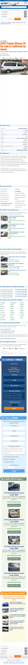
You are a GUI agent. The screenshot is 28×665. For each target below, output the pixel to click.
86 (2, 304)
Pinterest (23, 58)
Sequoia (13, 319)
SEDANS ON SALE (13, 505)
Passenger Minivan (22, 128)
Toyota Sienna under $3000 (7, 295)
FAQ (16, 662)
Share (26, 1)
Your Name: (14, 425)
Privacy (19, 662)
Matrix (12, 306)
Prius (12, 316)
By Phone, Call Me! (8, 462)
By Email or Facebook (9, 459)
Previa (12, 314)
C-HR (3, 308)
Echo (3, 317)
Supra (22, 306)
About (14, 662)
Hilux (12, 304)
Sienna (22, 302)
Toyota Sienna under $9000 (21, 296)
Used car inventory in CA (6, 329)
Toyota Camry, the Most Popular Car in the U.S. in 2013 (17, 629)
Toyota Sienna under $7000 (21, 293)
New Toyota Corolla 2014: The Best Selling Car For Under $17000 (17, 622)
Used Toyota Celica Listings (14, 501)
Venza (22, 316)
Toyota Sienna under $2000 (7, 293)
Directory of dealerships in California (8, 338)
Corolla (3, 314)
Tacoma (22, 310)
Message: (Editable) (14, 391)
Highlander (13, 302)
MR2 (12, 308)
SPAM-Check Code (14, 402)
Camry (3, 310)
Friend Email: (14, 441)
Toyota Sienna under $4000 (7, 297)
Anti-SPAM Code (14, 465)
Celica (3, 312)
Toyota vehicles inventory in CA (7, 332)
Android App (6, 662)
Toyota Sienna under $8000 (21, 294)
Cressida (3, 316)
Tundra (22, 314)
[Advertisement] (14, 32)
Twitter (17, 58)
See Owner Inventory (14, 371)
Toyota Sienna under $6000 (21, 291)
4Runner (3, 302)
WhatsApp (12, 58)
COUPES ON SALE (13, 585)
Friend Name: (14, 436)
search (17, 19)
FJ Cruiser (4, 319)
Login (26, 3)
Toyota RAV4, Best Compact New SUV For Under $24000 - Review (16, 616)
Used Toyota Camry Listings (14, 528)
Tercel (22, 312)
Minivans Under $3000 (22, 150)
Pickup (12, 312)
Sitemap (10, 662)
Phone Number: (14, 385)
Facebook (6, 58)
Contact (22, 662)
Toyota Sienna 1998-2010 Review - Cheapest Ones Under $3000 (17, 610)
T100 (22, 308)
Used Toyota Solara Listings (14, 582)
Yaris (22, 317)
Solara (22, 304)
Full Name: (14, 375)
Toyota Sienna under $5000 (21, 289)
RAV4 (12, 317)
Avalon (3, 306)
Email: (14, 380)
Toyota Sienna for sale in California (8, 331)
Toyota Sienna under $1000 (7, 289)
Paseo (12, 310)
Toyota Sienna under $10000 (7, 291)
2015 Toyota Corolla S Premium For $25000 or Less (18, 603)
